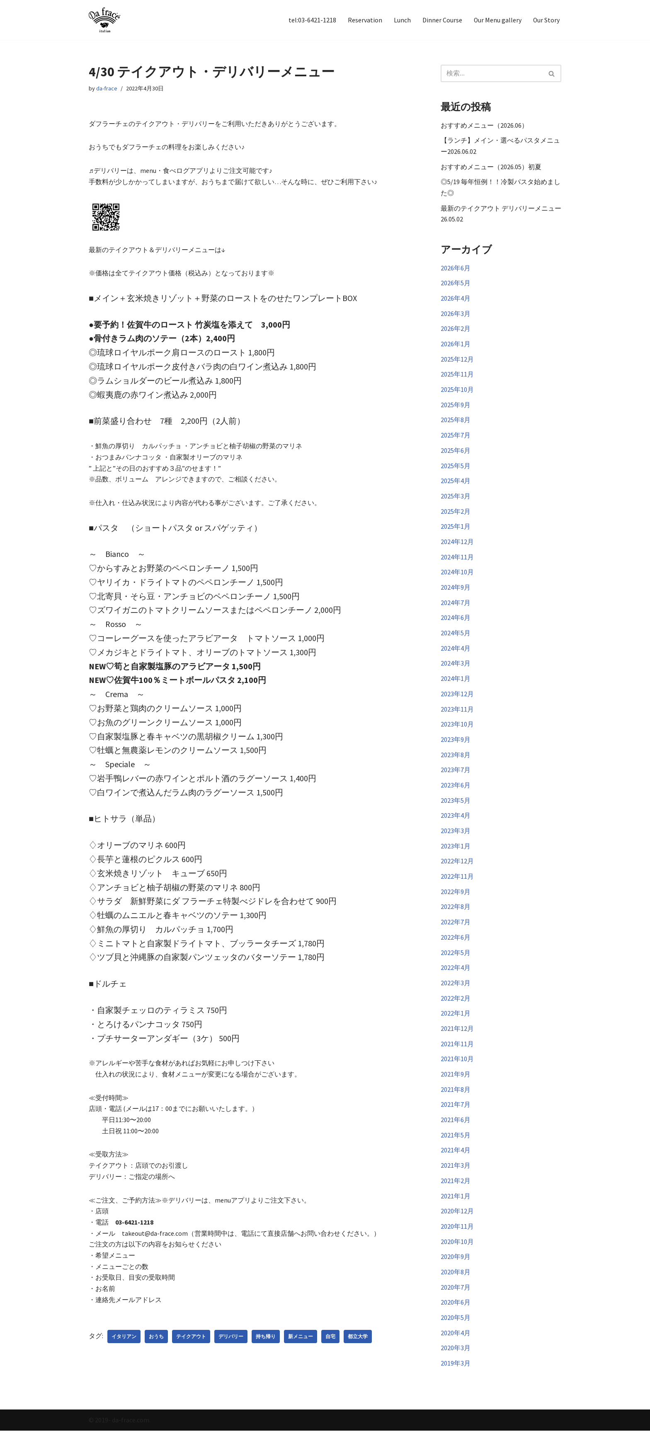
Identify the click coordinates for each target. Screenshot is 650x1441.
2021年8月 (456, 1102)
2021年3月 (456, 1179)
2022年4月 (456, 979)
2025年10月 (457, 393)
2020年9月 (456, 1272)
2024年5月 (456, 640)
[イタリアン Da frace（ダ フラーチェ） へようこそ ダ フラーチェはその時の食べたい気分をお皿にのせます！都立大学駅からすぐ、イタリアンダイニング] (104, 19)
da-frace (106, 88)
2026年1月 (456, 347)
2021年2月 (456, 1195)
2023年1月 (456, 855)
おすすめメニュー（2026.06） (484, 125)
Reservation (364, 20)
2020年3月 (456, 1364)
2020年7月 (456, 1303)
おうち (156, 1347)
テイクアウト (191, 1347)
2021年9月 (456, 1087)
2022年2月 (456, 1010)
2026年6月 (456, 269)
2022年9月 (456, 902)
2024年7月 (456, 609)
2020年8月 (456, 1287)
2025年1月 (456, 531)
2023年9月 (456, 748)
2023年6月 (456, 794)
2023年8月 (456, 763)
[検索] (492, 73)
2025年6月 (456, 454)
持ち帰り (266, 1347)
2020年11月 (457, 1241)
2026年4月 (456, 300)
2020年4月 (456, 1349)
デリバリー (230, 1347)
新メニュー (300, 1347)
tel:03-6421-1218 (311, 20)
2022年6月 (456, 948)
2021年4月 (456, 1164)
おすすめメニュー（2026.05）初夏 (491, 167)
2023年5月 (456, 809)
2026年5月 (456, 285)
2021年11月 (457, 1056)
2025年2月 (456, 516)
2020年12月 (457, 1226)
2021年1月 (456, 1210)
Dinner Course (441, 20)
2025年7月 (456, 439)
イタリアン (124, 1347)
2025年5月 (456, 470)
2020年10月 (457, 1256)
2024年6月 (456, 624)
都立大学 (358, 1347)
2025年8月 (456, 424)
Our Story (546, 20)
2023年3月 (456, 840)
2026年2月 (456, 331)
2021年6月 (456, 1133)
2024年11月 (457, 563)
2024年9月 (456, 593)
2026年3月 (456, 316)
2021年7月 (456, 1117)
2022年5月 (456, 964)
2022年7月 (456, 932)
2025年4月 (456, 485)
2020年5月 (456, 1333)
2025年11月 (457, 377)
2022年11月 (457, 886)
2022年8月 (456, 917)
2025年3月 (456, 501)
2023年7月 (456, 778)
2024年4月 (456, 655)
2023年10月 (457, 732)
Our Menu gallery (497, 20)
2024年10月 (457, 578)
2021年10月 (457, 1071)
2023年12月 (457, 701)
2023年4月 (456, 825)
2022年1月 (456, 1025)
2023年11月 (457, 717)
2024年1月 (456, 686)
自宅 (330, 1347)
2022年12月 (457, 871)
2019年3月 (456, 1380)
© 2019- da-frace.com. (119, 1430)
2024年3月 (456, 670)
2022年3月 (456, 994)
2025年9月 (456, 408)
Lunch (401, 20)
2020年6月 (456, 1318)
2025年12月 (457, 362)
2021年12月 (457, 1040)
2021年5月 (456, 1149)
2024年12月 (457, 547)
